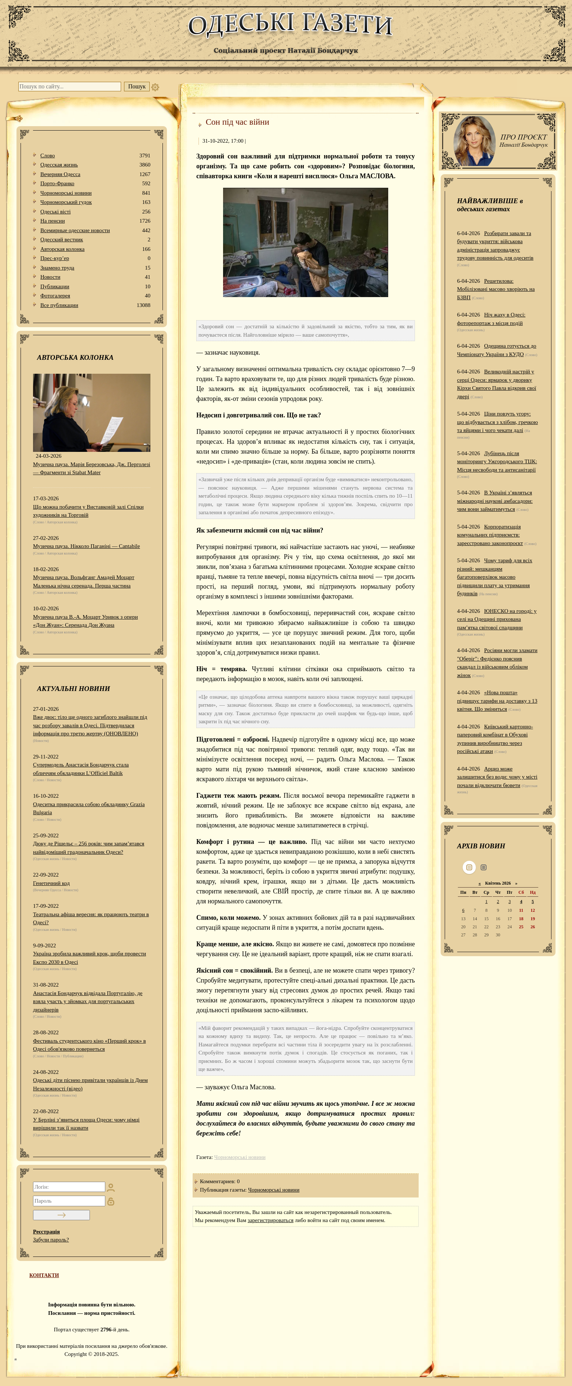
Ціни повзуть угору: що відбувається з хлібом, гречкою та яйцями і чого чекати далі (497, 422)
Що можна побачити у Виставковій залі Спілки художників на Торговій (88, 511)
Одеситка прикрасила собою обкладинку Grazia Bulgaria (89, 808)
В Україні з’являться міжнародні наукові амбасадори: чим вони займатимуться (495, 501)
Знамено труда (95, 268)
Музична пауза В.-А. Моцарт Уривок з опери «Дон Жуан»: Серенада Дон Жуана (85, 621)
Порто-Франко (95, 183)
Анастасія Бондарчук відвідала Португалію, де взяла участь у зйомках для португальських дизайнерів (87, 1001)
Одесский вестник (95, 239)
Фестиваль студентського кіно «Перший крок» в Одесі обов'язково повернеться (89, 1045)
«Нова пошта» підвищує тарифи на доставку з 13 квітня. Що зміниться (497, 701)
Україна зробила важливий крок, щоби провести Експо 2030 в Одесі (89, 958)
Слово (95, 155)
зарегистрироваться (271, 1220)
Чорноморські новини (95, 193)
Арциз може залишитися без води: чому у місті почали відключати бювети (497, 777)
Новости (95, 277)
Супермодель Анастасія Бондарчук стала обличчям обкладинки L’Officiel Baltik (81, 769)
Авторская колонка (95, 249)
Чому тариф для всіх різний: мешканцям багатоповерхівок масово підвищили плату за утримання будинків (494, 576)
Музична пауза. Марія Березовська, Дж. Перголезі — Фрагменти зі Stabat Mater (91, 468)
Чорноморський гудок (95, 202)
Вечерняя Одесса (95, 174)
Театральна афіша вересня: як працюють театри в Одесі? (91, 918)
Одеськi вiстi (95, 212)
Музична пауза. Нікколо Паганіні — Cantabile (86, 546)
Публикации (95, 286)
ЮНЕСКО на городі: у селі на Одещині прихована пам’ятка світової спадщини (497, 619)
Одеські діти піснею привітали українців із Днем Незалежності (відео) (90, 1084)
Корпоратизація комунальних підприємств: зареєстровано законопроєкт (490, 535)
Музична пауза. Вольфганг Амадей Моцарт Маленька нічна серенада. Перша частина (83, 581)
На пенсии (95, 221)
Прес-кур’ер (95, 258)
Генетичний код (51, 883)
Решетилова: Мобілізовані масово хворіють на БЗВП (496, 289)
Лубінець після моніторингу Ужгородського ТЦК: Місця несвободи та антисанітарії (497, 461)
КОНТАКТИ (44, 1275)
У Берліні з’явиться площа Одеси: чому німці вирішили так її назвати (86, 1124)
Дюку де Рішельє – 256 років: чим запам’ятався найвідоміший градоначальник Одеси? (88, 848)
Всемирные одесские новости (95, 230)
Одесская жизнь (95, 165)
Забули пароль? (51, 1240)
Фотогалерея (95, 296)
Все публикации (95, 305)
